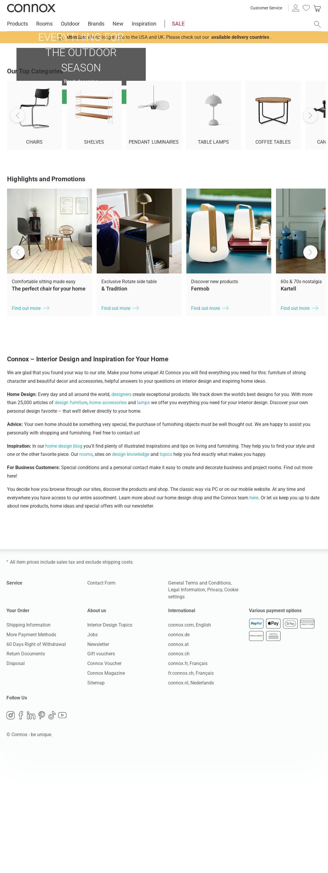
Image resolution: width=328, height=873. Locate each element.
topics (166, 575)
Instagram (10, 836)
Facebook (21, 836)
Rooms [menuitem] (44, 24)
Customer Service (266, 8)
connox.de (179, 755)
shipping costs (117, 683)
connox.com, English (189, 746)
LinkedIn (31, 836)
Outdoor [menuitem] (70, 24)
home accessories (108, 523)
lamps (143, 523)
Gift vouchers (101, 775)
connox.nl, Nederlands (191, 804)
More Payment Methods (31, 755)
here (254, 619)
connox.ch (179, 775)
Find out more (81, 138)
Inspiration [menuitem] (144, 24)
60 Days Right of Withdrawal (36, 765)
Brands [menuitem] (96, 24)
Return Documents (25, 775)
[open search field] (317, 24)
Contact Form (101, 704)
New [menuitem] (118, 24)
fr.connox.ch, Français (191, 794)
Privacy (214, 710)
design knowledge (130, 575)
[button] (18, 373)
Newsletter (98, 765)
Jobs (92, 755)
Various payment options (275, 731)
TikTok (52, 836)
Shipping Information (28, 746)
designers (121, 515)
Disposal (15, 784)
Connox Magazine (106, 794)
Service (14, 704)
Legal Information (186, 710)
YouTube (62, 836)
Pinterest (42, 836)
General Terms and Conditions (199, 704)
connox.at (178, 765)
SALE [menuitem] (178, 24)
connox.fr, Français (187, 784)
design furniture (71, 523)
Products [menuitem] (17, 24)
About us (96, 731)
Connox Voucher (104, 784)
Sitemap (96, 804)
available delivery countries (240, 37)
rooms (86, 575)
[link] (317, 7)
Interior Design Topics (109, 746)
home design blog (63, 567)
